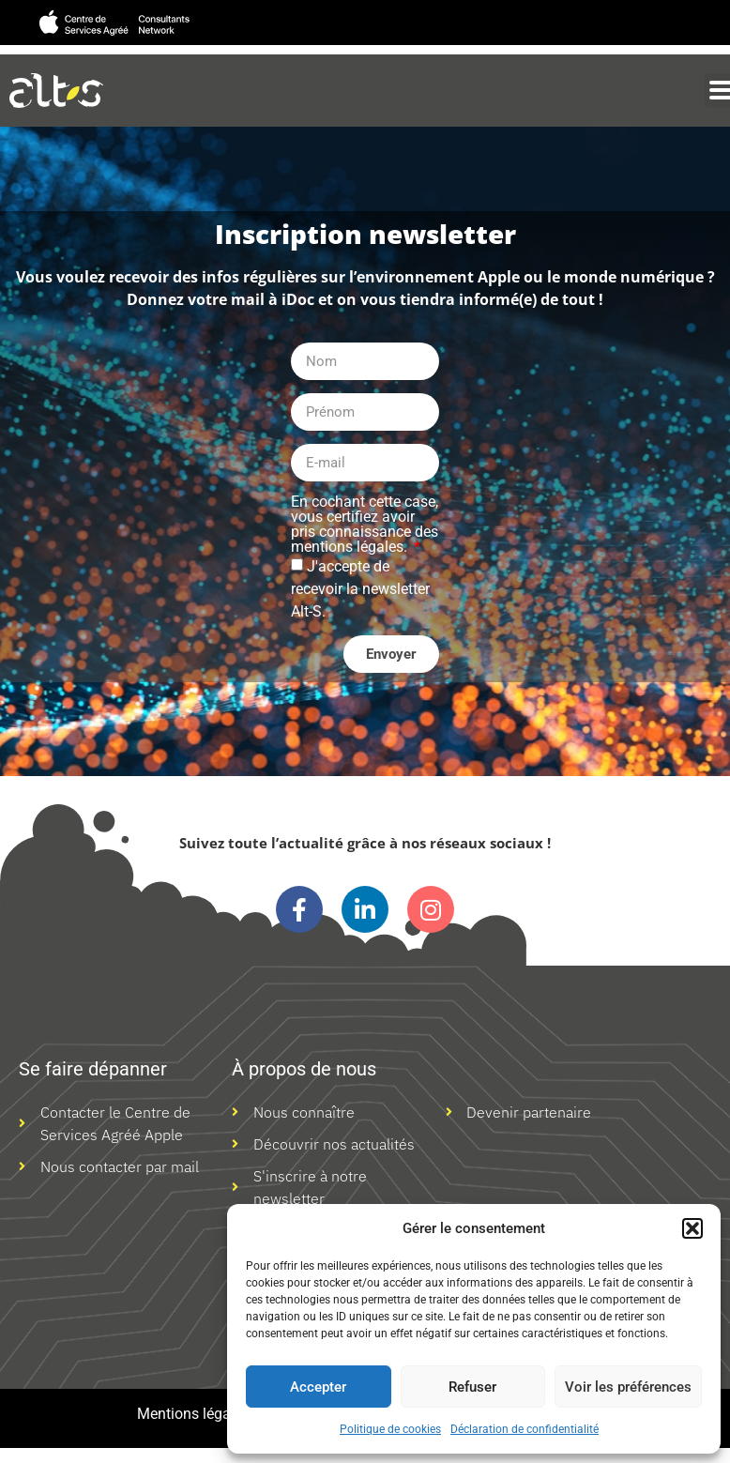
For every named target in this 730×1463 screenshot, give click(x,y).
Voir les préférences (628, 1387)
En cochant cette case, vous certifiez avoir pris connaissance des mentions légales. (364, 525)
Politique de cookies (390, 1429)
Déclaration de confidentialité (524, 1429)
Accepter (318, 1387)
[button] (692, 1228)
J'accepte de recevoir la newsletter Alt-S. (360, 588)
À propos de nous (304, 1069)
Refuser (472, 1387)
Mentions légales (193, 1414)
